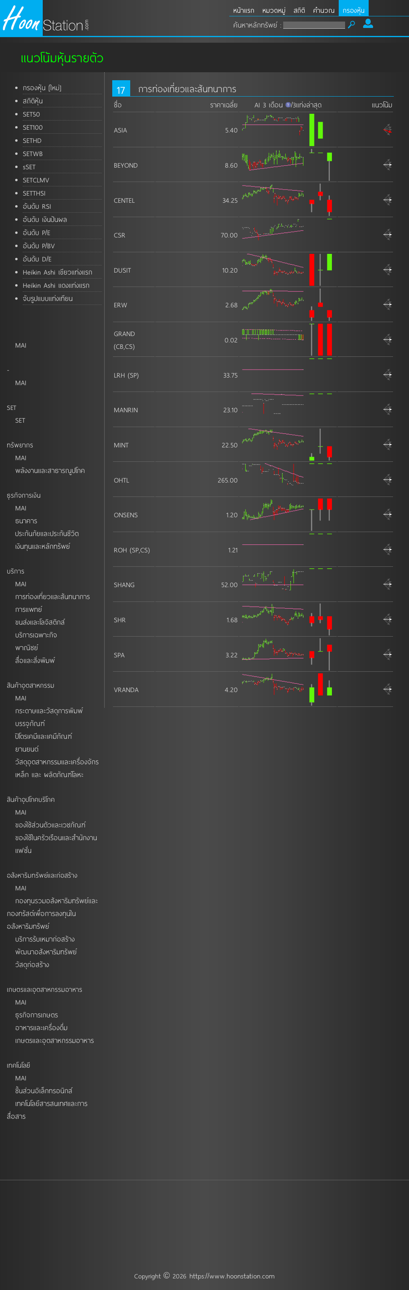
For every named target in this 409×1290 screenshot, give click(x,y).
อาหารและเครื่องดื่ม (41, 1027)
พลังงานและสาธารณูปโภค (50, 470)
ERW (120, 304)
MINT (121, 444)
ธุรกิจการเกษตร (36, 1014)
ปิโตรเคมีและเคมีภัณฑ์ (43, 736)
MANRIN (126, 409)
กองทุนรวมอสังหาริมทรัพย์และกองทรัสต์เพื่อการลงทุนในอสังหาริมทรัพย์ (52, 913)
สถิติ (299, 10)
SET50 (31, 114)
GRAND (124, 333)
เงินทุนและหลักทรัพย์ (42, 546)
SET (20, 420)
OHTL (121, 480)
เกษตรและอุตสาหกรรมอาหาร (54, 1040)
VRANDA (126, 689)
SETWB (33, 153)
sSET (29, 166)
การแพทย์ (28, 609)
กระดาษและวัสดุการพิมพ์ (49, 710)
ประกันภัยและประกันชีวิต (47, 533)
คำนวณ (324, 10)
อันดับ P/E (36, 232)
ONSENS (126, 514)
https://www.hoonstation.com (232, 1275)
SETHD (32, 140)
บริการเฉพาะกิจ (36, 634)
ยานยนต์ (26, 749)
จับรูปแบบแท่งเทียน (48, 298)
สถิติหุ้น (33, 100)
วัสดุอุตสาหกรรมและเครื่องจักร (57, 761)
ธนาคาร (26, 520)
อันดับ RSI (37, 206)
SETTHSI (34, 193)
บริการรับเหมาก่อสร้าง (45, 939)
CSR (119, 235)
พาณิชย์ (26, 647)
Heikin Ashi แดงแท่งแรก (56, 285)
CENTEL (124, 200)
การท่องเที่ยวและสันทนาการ (52, 596)
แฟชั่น (23, 850)
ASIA (120, 130)
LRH (119, 375)
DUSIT (122, 270)
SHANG (124, 584)
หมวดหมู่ (274, 10)
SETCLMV (36, 179)
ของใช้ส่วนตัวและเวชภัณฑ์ (50, 824)
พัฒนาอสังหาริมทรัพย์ (46, 951)
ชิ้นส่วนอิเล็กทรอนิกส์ (43, 1090)
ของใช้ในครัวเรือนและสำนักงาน (56, 837)
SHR (120, 619)
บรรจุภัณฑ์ (30, 723)
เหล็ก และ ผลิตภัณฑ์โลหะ (49, 774)
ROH (120, 549)
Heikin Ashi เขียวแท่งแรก (57, 272)
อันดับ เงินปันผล (45, 219)
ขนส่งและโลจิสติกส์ (40, 622)
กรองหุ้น (354, 10)
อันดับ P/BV (39, 245)
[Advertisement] (204, 1203)
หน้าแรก (243, 10)
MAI (20, 345)
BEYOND (126, 165)
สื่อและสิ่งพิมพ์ (35, 660)
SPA (119, 654)
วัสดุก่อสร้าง (32, 964)
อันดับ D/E (37, 258)
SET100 (33, 127)
